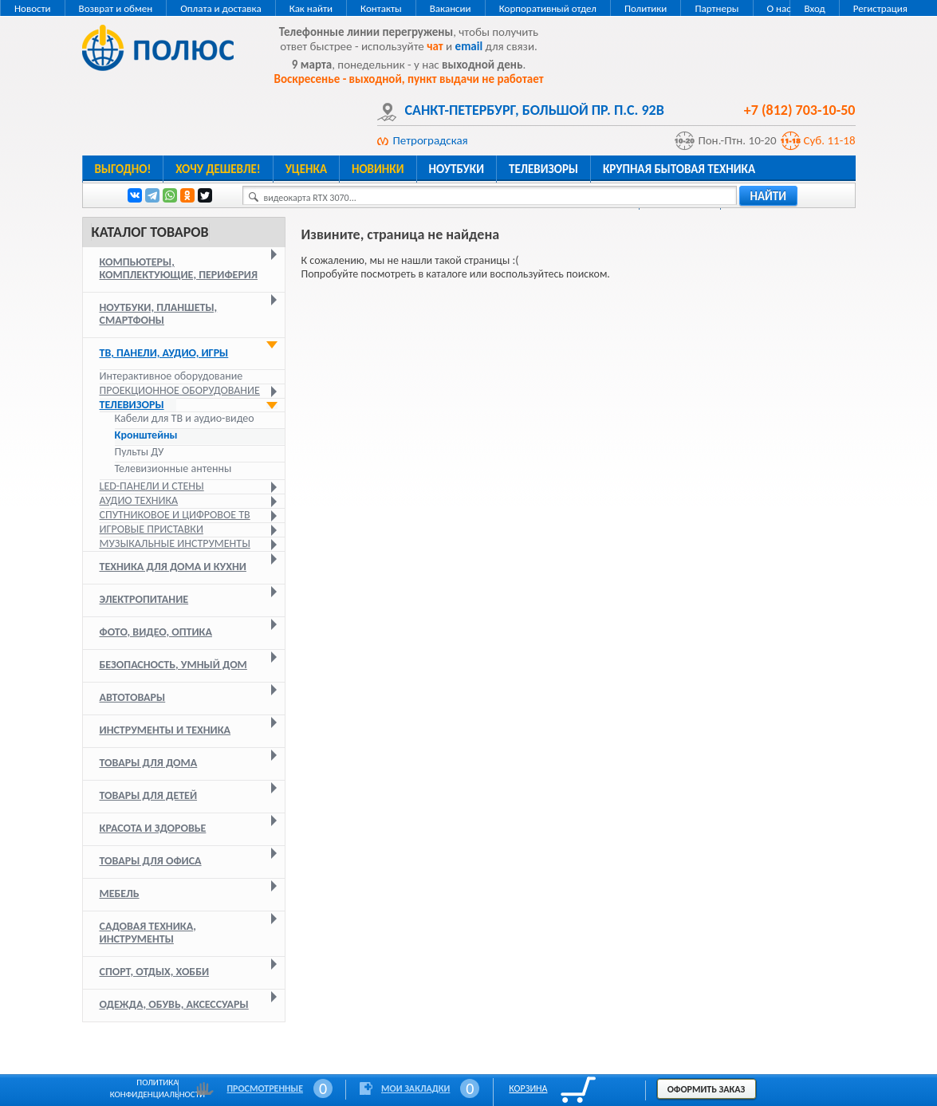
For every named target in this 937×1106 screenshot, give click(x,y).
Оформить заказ (706, 1089)
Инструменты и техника (165, 730)
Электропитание (144, 599)
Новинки (378, 169)
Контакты (381, 8)
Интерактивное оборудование (171, 376)
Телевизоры (543, 169)
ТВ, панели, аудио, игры (164, 353)
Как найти (311, 8)
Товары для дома (149, 762)
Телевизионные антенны (173, 468)
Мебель (120, 893)
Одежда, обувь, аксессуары (174, 1004)
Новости (32, 8)
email (469, 46)
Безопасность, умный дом (173, 664)
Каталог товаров (150, 232)
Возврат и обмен (116, 8)
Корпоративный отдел (547, 8)
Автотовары (133, 697)
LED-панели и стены (152, 486)
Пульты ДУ (139, 452)
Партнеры (716, 8)
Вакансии (450, 8)
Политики (645, 8)
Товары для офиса (151, 861)
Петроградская (430, 140)
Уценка (306, 169)
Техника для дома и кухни (173, 566)
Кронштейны (146, 435)
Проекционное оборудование (180, 390)
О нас (779, 8)
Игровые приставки (151, 529)
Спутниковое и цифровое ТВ (175, 515)
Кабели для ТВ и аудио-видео (184, 418)
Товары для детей (149, 795)
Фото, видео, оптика (156, 632)
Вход (814, 8)
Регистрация (880, 8)
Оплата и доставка (220, 8)
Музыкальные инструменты (175, 543)
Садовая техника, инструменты (148, 932)
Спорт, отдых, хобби (155, 971)
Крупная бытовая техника (679, 169)
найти (768, 196)
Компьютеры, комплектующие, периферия (179, 268)
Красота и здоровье (153, 828)
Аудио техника (139, 500)
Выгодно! (123, 169)
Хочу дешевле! (217, 169)
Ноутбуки (457, 169)
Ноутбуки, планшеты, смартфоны (159, 314)
